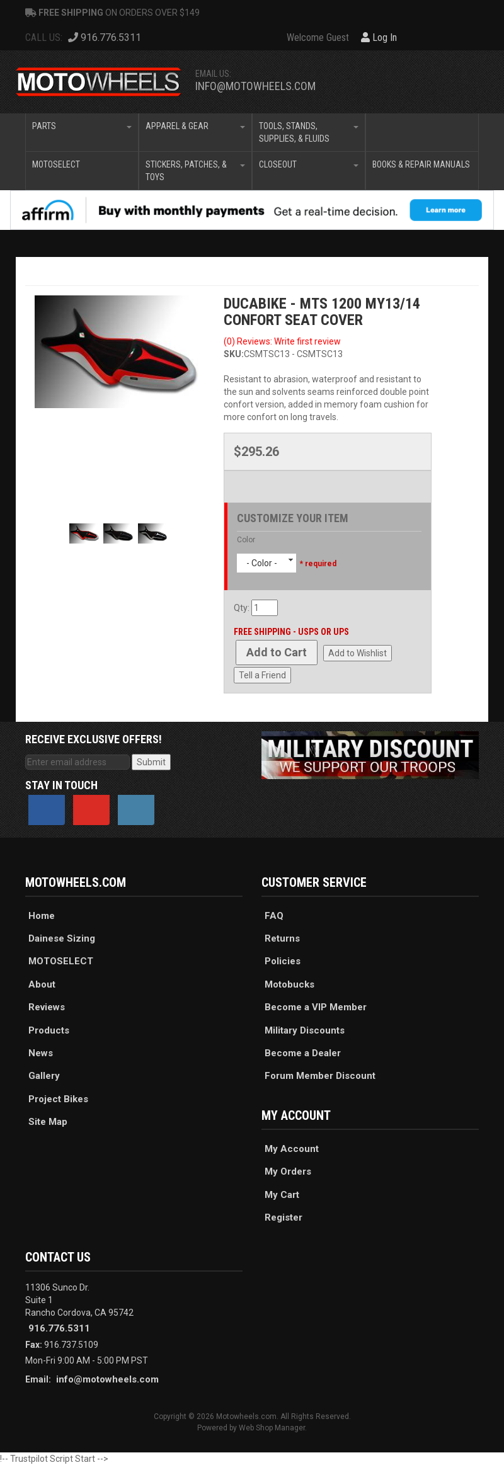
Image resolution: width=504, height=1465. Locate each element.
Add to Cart (276, 652)
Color (246, 539)
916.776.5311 (59, 1328)
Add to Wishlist (357, 653)
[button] (82, 132)
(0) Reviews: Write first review (282, 341)
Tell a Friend (262, 675)
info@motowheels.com (255, 86)
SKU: (234, 354)
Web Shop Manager (272, 1427)
